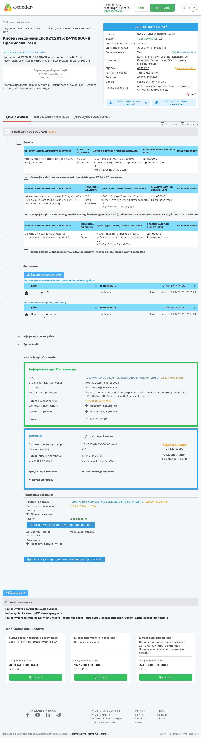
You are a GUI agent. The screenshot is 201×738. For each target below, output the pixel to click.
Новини (139, 715)
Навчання (140, 711)
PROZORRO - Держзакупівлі (105, 711)
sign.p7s (44, 292)
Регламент (162, 711)
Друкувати (15, 592)
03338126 (143, 68)
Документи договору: (43, 471)
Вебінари (162, 715)
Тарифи (161, 718)
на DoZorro (75, 57)
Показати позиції (39, 514)
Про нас (139, 722)
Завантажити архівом (44, 274)
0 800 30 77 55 (113, 5)
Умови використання (98, 734)
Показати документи (101, 405)
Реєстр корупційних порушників (171, 103)
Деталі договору (41, 480)
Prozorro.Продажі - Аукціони (107, 718)
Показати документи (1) (44, 543)
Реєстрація (162, 8)
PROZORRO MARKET (100, 715)
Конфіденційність (77, 734)
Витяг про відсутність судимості (128, 103)
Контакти (140, 718)
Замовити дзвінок (113, 10)
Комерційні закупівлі (103, 722)
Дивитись (36, 677)
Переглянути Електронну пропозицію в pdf (61, 525)
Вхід (141, 8)
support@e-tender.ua (117, 8)
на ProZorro (59, 57)
